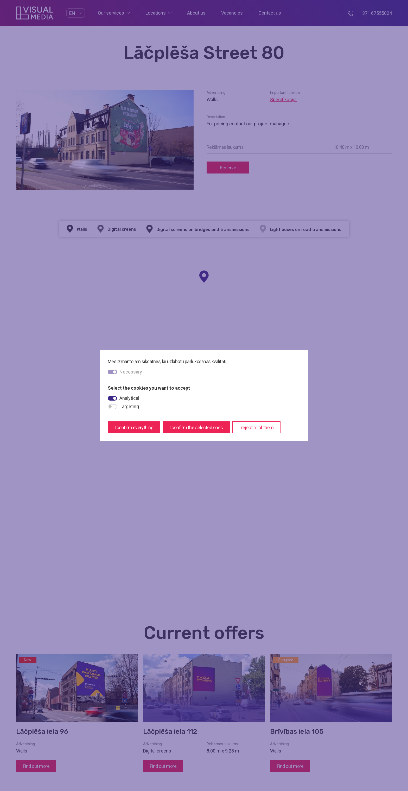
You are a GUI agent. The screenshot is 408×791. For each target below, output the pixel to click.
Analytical (129, 398)
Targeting (129, 406)
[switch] (112, 398)
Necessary (130, 372)
